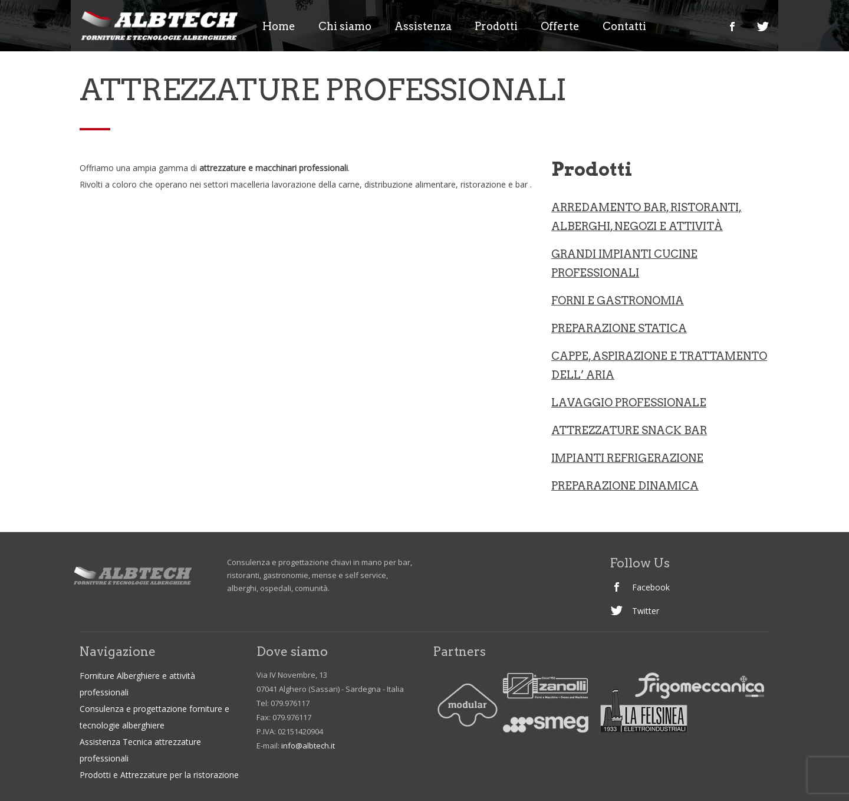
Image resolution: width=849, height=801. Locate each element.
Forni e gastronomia (617, 300)
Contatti (624, 26)
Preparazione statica (619, 328)
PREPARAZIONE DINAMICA (625, 486)
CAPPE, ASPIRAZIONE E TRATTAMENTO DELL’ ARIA (659, 365)
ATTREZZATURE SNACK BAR (629, 430)
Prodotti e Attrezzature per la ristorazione (159, 774)
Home (278, 26)
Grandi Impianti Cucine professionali (624, 263)
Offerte (560, 26)
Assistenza (423, 26)
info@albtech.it (308, 745)
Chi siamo (344, 26)
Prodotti (496, 26)
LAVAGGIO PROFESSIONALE (628, 402)
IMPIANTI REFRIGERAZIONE (627, 458)
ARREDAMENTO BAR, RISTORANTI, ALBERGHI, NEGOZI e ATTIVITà (646, 216)
